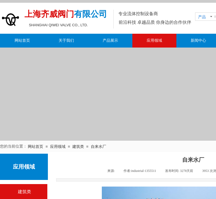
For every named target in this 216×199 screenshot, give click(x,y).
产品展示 (110, 40)
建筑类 (78, 147)
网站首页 (22, 40)
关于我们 (66, 40)
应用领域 (154, 40)
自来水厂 (98, 147)
